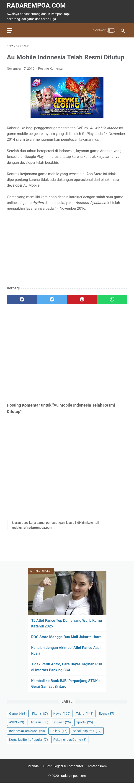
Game (18, 713)
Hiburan (39, 722)
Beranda (33, 766)
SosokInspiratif (87, 731)
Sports (84, 722)
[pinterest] (82, 299)
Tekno (84, 713)
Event (106, 713)
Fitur (40, 713)
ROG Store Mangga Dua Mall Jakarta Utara (66, 637)
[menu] (9, 30)
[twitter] (52, 299)
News (61, 713)
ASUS (16, 722)
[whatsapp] (112, 299)
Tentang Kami (97, 766)
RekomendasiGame (69, 739)
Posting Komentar (51, 68)
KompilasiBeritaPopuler (28, 739)
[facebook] (22, 299)
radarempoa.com (36, 5)
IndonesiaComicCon (27, 731)
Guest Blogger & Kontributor (63, 766)
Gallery (58, 731)
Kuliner (62, 722)
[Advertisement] (67, 249)
